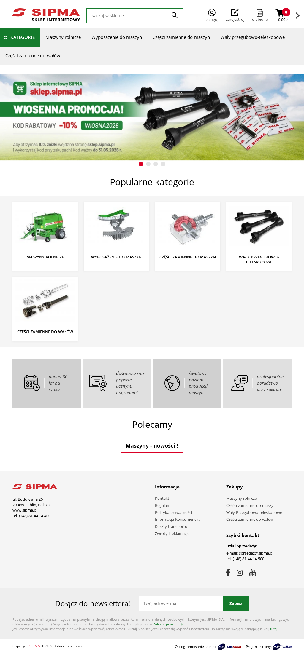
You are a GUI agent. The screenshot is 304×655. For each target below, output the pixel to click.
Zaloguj (212, 15)
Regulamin (164, 505)
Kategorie (22, 37)
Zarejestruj (235, 15)
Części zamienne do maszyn (181, 37)
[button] (141, 164)
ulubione (260, 19)
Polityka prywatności (173, 512)
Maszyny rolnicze (63, 37)
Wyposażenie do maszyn (116, 37)
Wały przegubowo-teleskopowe (253, 37)
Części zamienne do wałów (32, 55)
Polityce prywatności (169, 624)
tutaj (273, 629)
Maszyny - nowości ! (152, 445)
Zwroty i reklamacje (172, 533)
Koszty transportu (171, 526)
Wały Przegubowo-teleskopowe (254, 512)
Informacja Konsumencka (177, 519)
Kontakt (162, 498)
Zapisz (235, 603)
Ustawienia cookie (68, 645)
